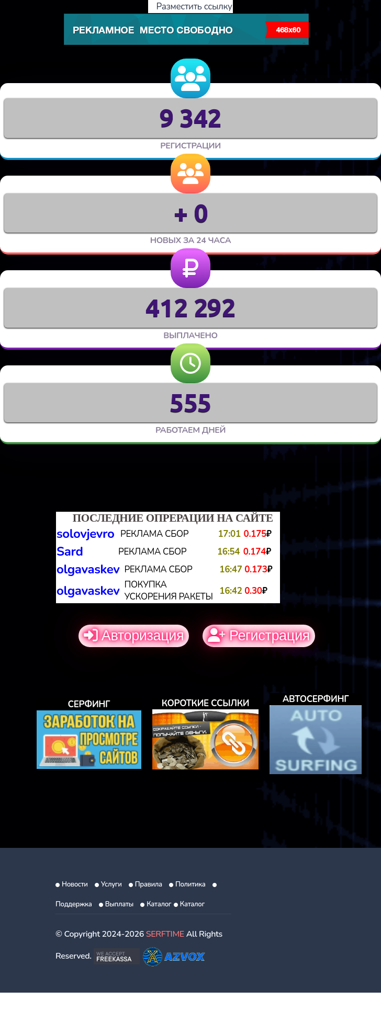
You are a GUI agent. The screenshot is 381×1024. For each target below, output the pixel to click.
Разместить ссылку (191, 7)
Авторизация (134, 635)
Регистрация (259, 635)
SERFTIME (165, 934)
